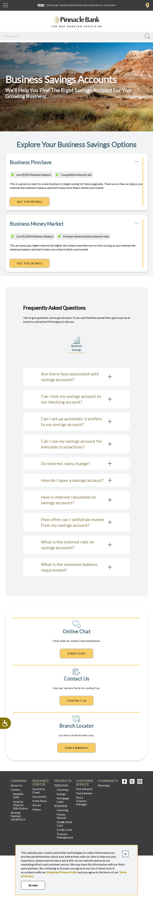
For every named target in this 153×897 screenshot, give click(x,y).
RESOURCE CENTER (40, 782)
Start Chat (76, 653)
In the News (39, 800)
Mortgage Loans (63, 799)
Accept (33, 885)
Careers (15, 789)
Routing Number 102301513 (18, 816)
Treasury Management (65, 835)
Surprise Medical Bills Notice (20, 805)
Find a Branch (147, 5)
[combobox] (71, 36)
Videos (36, 809)
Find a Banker (84, 793)
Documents (39, 796)
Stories (36, 805)
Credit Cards (64, 829)
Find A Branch (76, 747)
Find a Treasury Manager (81, 801)
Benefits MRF (18, 795)
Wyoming (104, 785)
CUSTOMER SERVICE (84, 782)
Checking (62, 789)
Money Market (61, 816)
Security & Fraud (38, 790)
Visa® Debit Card (64, 823)
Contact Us (76, 700)
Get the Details (33, 202)
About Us (16, 785)
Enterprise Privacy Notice (62, 872)
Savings (61, 794)
